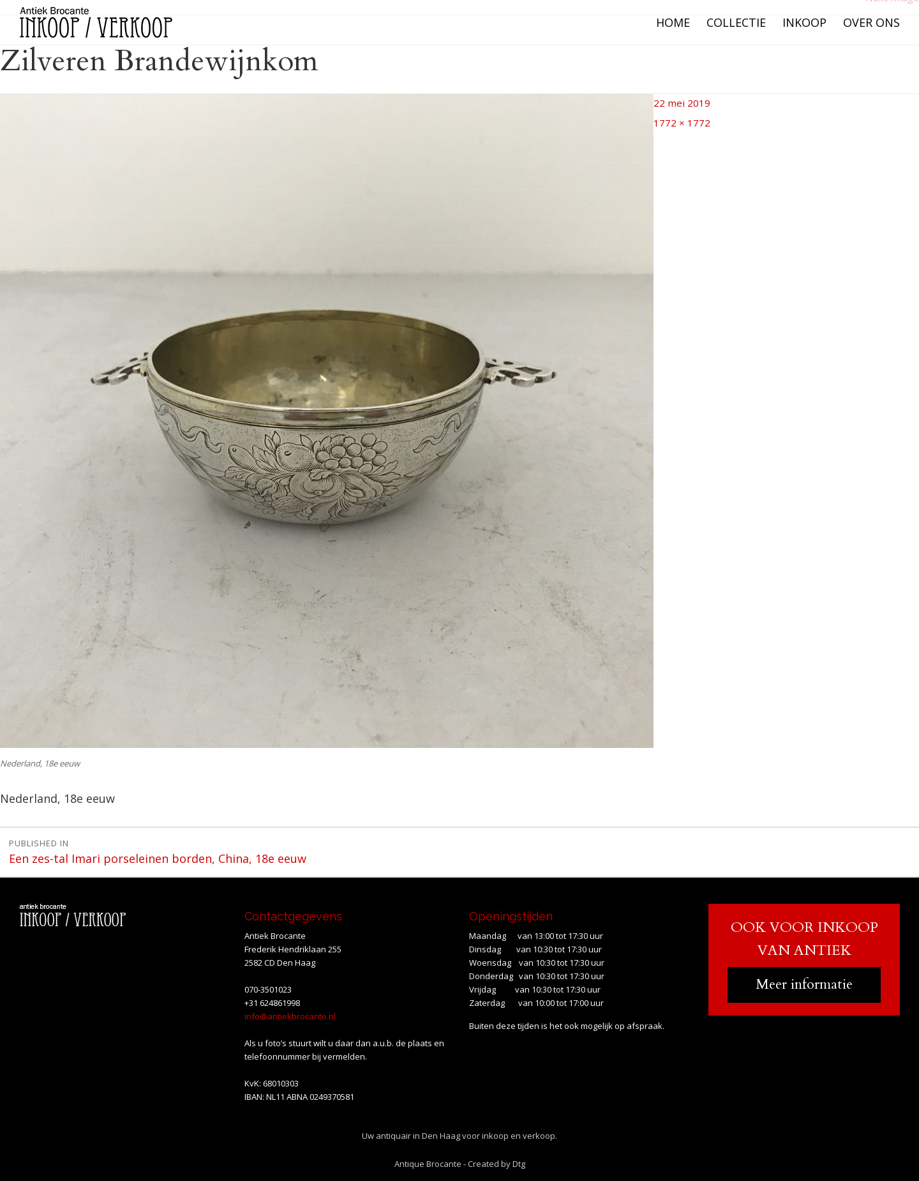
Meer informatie (804, 982)
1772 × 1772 (676, 117)
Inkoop (804, 22)
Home (673, 22)
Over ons (871, 22)
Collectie (736, 22)
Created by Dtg (496, 1161)
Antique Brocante (427, 1161)
